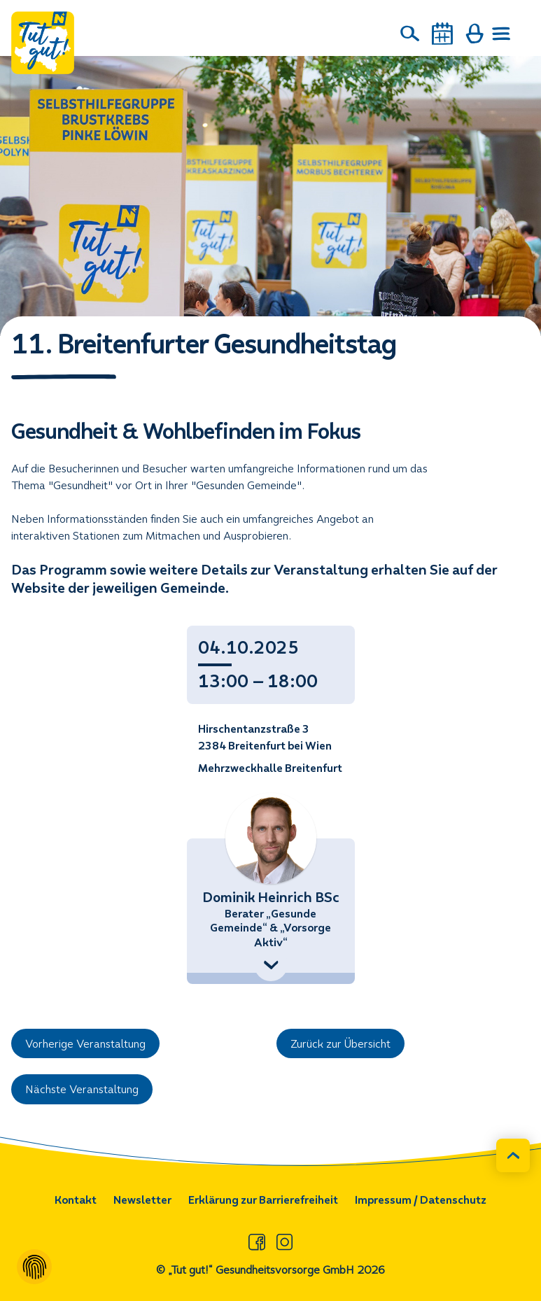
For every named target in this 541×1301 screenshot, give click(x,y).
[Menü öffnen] (502, 33)
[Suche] (410, 33)
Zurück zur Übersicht (340, 1044)
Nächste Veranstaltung (82, 1089)
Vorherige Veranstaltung (85, 1044)
